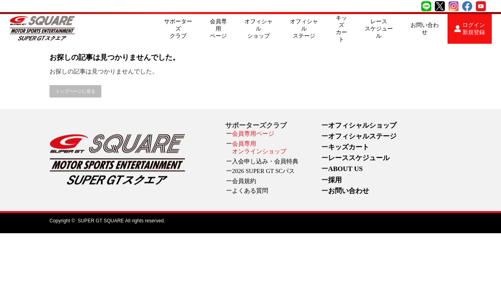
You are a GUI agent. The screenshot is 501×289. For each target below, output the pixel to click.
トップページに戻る (75, 91)
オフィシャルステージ (304, 28)
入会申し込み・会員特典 (265, 161)
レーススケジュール (379, 28)
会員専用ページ (218, 28)
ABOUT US (345, 169)
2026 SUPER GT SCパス (263, 171)
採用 (335, 180)
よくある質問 (250, 190)
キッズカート (341, 29)
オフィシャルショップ (258, 28)
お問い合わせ (425, 28)
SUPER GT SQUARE (101, 221)
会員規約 (244, 181)
